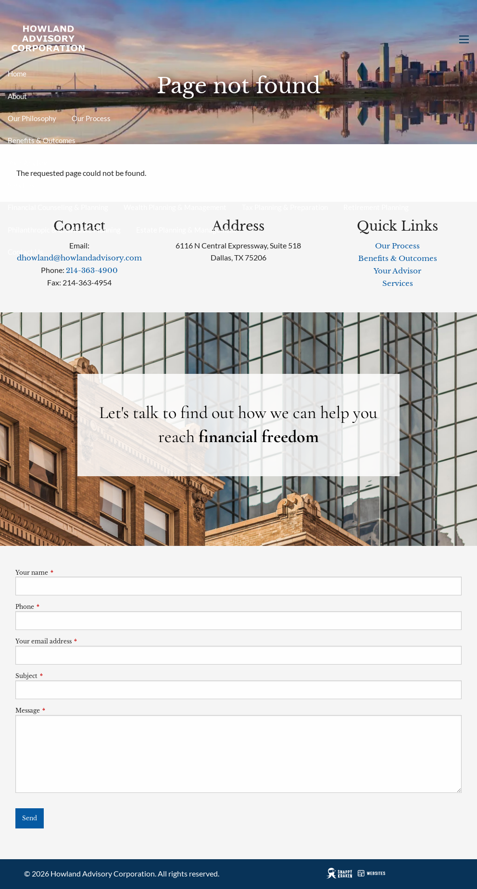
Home (17, 73)
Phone (56, 606)
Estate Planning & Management (186, 229)
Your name (63, 572)
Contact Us (25, 251)
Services (21, 185)
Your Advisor (28, 163)
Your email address (75, 641)
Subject (58, 675)
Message (59, 710)
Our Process (91, 118)
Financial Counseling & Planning (58, 207)
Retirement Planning (376, 207)
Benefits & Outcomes (41, 140)
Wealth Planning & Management (175, 207)
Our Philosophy (32, 118)
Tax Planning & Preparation (285, 207)
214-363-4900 (92, 270)
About (17, 96)
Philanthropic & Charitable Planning (64, 229)
